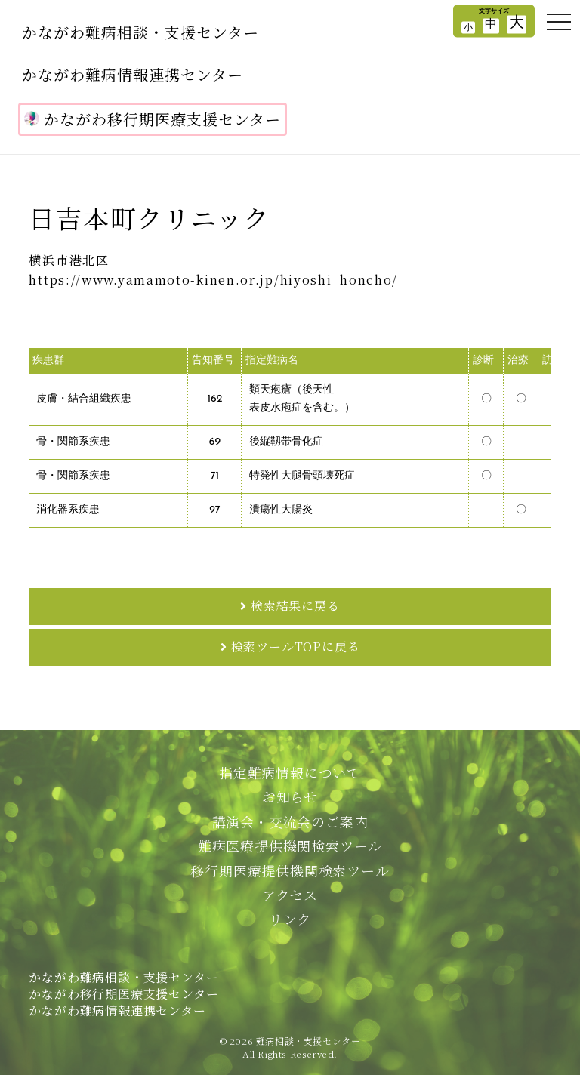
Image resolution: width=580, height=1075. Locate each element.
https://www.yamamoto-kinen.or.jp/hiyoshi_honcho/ (213, 280)
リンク (290, 919)
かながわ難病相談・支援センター (140, 32)
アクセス (290, 894)
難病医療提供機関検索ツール (290, 845)
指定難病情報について (290, 772)
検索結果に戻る (295, 606)
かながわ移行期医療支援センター (152, 119)
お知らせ (290, 796)
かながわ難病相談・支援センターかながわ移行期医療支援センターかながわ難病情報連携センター (123, 994)
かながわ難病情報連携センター (132, 74)
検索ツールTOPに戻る (295, 646)
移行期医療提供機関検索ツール (289, 870)
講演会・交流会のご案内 (290, 821)
